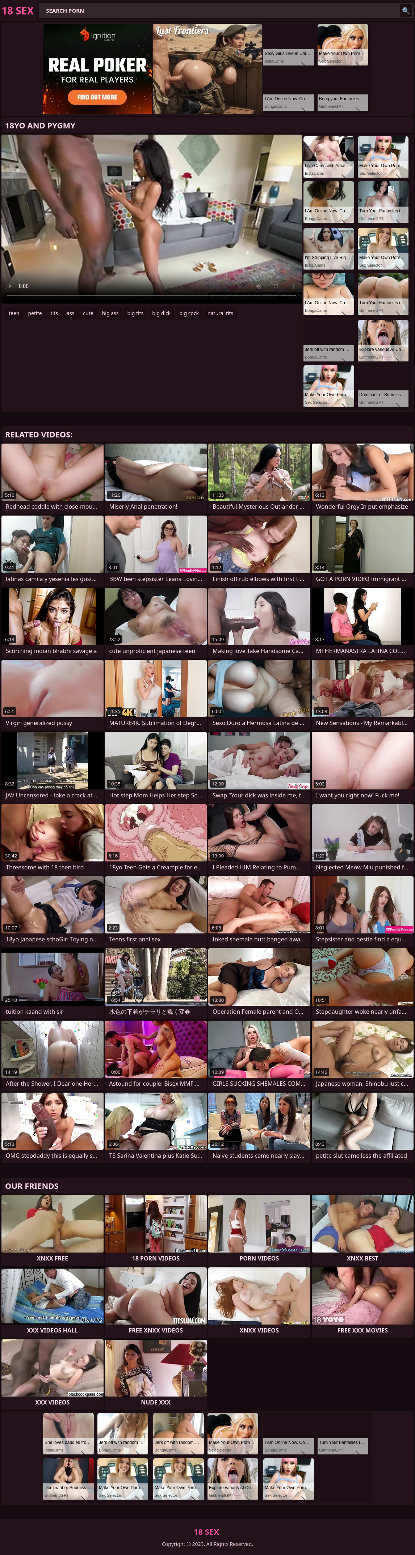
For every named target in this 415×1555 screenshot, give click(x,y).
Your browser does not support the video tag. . (151, 219)
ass (70, 313)
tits (54, 313)
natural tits (220, 313)
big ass (110, 313)
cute (88, 313)
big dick (161, 313)
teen (14, 313)
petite (35, 313)
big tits (135, 313)
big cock (189, 313)
